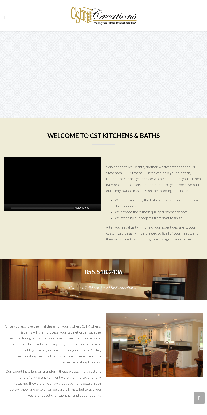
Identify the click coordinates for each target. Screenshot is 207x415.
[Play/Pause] (7, 207)
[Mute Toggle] (93, 207)
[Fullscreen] (98, 207)
